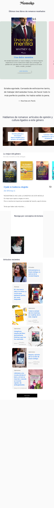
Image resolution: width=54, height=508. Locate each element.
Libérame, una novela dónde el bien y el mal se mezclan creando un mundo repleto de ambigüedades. (20, 379)
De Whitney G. (9, 191)
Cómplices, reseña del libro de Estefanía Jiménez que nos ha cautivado (20, 335)
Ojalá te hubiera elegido (16, 187)
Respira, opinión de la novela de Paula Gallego (34, 357)
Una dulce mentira (23, 57)
